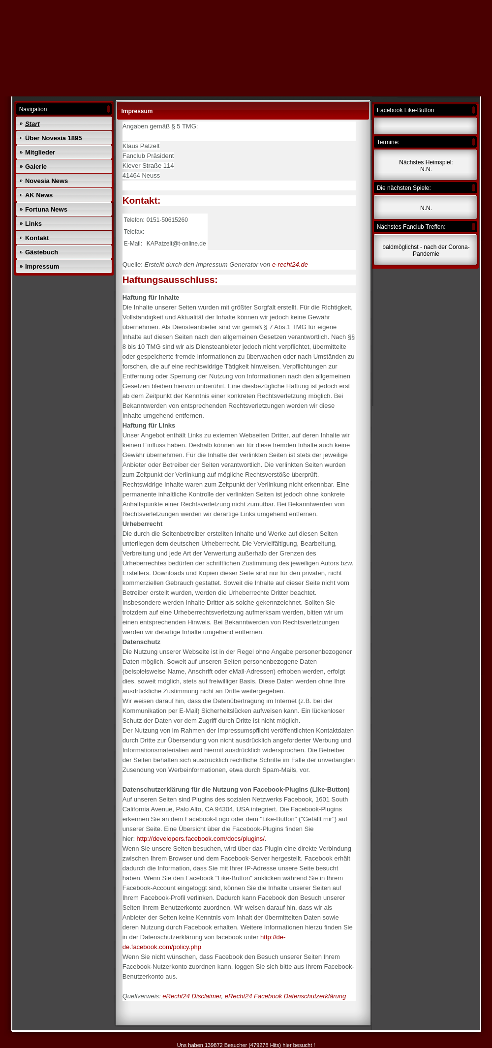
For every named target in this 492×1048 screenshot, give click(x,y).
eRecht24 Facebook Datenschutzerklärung (285, 996)
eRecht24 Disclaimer (191, 996)
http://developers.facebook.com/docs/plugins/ (201, 838)
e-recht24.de (290, 264)
